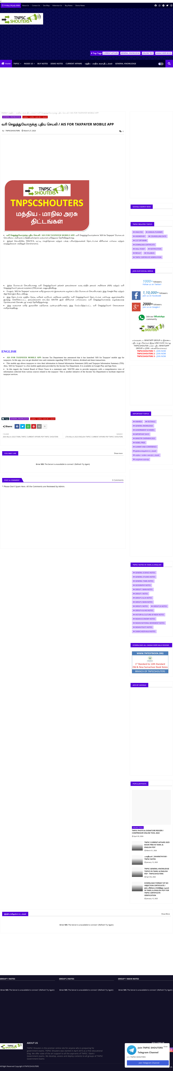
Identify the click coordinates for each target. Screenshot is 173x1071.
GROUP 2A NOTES (160, 606)
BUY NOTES (42, 63)
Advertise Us (57, 5)
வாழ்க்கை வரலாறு (142, 459)
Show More (165, 914)
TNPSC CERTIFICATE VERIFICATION (148, 257)
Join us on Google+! (151, 307)
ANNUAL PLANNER (155, 232)
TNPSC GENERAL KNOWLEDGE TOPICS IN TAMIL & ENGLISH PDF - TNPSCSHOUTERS (156, 871)
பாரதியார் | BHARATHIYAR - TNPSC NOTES (155, 857)
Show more (118, 453)
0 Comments (118, 480)
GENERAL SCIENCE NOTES (145, 573)
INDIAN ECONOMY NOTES (145, 619)
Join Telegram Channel (147, 1063)
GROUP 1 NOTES (141, 593)
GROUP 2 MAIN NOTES (143, 602)
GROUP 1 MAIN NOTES (143, 589)
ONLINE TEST (147, 53)
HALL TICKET (140, 249)
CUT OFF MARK (141, 240)
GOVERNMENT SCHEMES (144, 430)
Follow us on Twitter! (152, 284)
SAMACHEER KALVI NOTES (145, 631)
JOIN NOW (161, 351)
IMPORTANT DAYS (142, 434)
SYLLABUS (150, 253)
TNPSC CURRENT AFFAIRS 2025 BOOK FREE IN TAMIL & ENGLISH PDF (156, 844)
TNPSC (16, 63)
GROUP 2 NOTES (141, 606)
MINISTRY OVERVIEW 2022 (145, 438)
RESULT (138, 253)
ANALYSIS (139, 232)
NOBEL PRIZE (140, 442)
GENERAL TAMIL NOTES (144, 581)
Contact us (36, 5)
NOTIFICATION (155, 249)
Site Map (46, 5)
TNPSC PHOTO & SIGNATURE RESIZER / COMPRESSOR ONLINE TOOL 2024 (148, 831)
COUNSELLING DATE (158, 236)
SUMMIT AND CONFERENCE (146, 447)
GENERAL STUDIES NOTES (145, 577)
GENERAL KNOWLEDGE (130, 53)
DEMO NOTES (57, 63)
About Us (25, 5)
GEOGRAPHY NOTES (143, 585)
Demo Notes (80, 5)
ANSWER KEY (140, 236)
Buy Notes (69, 5)
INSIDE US (28, 63)
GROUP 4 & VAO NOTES (144, 610)
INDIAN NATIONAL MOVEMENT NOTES (149, 623)
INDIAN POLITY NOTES (143, 627)
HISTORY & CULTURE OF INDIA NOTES (149, 614)
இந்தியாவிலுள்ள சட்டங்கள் (145, 451)
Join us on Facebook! (152, 295)
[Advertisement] (124, 30)
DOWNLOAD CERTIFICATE (145, 245)
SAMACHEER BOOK (164, 53)
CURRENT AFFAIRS (110, 53)
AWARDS (138, 421)
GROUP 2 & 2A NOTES (143, 598)
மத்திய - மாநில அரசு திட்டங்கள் (98, 63)
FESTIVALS (151, 421)
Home (8, 63)
